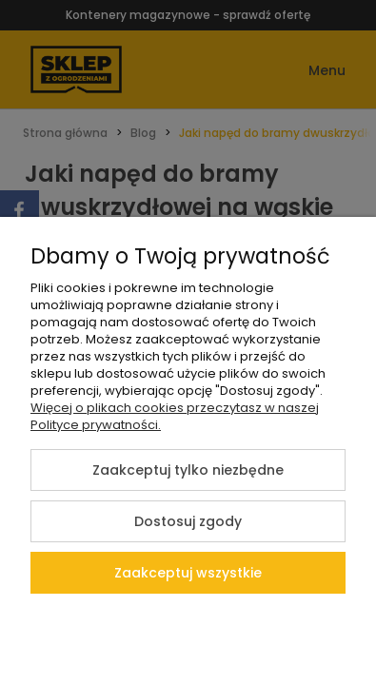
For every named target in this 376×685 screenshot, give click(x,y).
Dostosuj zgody (188, 521)
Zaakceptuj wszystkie (188, 572)
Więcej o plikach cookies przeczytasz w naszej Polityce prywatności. (174, 416)
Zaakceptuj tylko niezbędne (188, 470)
